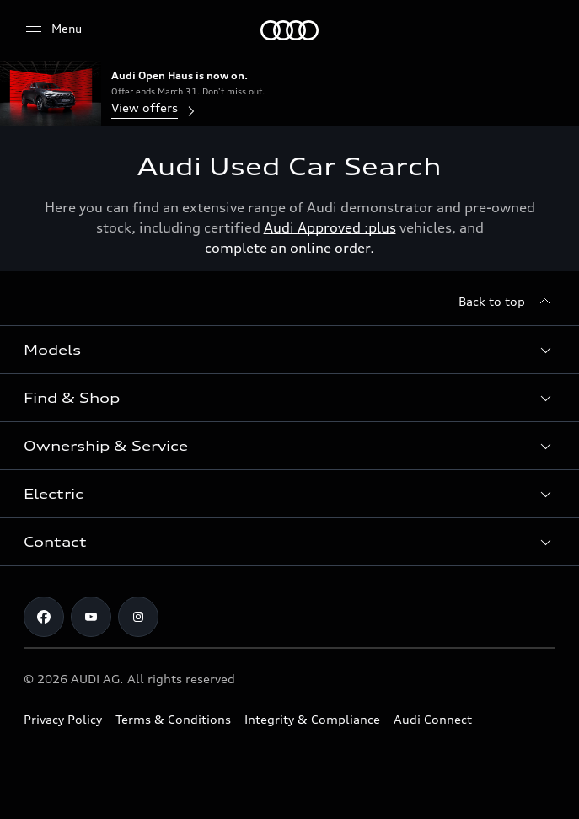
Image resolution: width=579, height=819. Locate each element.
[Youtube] (91, 617)
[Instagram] (138, 617)
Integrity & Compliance (312, 719)
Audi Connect (433, 719)
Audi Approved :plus (330, 227)
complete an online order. (289, 247)
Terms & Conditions (173, 719)
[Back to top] (506, 302)
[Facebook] (44, 617)
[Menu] (289, 30)
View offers (154, 109)
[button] (289, 349)
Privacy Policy (63, 719)
